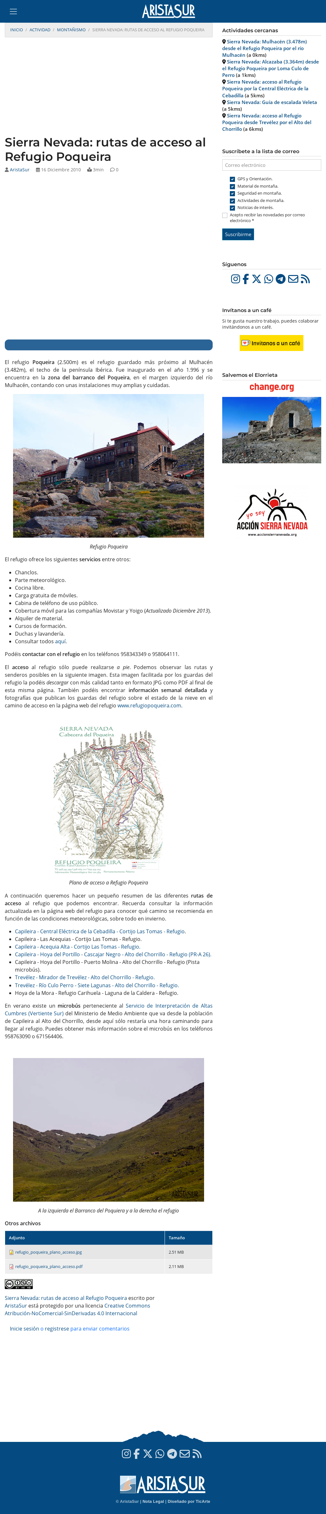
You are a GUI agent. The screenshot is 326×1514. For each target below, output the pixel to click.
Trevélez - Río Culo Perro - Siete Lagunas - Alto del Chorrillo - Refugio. (97, 985)
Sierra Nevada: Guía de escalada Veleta (272, 102)
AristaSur (20, 170)
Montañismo (71, 30)
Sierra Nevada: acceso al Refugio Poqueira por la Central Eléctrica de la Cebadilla (265, 88)
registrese (57, 1328)
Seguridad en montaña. (259, 193)
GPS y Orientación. (255, 179)
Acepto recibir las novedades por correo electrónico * (267, 217)
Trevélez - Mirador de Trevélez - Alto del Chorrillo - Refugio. (85, 977)
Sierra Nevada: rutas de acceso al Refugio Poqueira (66, 1297)
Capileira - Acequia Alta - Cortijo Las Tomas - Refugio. (77, 946)
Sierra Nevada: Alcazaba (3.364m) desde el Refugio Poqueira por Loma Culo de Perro (270, 68)
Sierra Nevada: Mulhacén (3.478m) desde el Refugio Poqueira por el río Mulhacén (264, 48)
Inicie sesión (24, 1328)
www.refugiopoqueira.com (149, 705)
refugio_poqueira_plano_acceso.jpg (48, 1252)
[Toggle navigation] (13, 11)
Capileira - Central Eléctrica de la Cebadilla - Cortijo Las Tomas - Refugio (100, 931)
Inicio (16, 30)
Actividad (40, 30)
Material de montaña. (257, 186)
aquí (60, 641)
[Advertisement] (109, 87)
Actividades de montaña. (260, 200)
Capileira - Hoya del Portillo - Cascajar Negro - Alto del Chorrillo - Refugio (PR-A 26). (113, 954)
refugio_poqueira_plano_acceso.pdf (48, 1266)
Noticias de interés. (255, 207)
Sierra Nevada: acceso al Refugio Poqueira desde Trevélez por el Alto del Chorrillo (266, 122)
